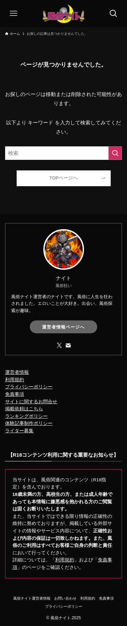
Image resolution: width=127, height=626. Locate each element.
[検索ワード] (63, 153)
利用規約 (14, 379)
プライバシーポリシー (28, 386)
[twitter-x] (59, 345)
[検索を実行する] (115, 153)
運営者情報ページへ (63, 327)
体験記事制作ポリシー (28, 423)
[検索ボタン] (113, 13)
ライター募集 (19, 430)
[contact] (68, 345)
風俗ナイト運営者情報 (31, 598)
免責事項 (14, 394)
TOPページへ (63, 177)
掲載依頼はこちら (24, 408)
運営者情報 (17, 372)
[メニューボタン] (13, 13)
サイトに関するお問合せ (31, 401)
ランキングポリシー (26, 416)
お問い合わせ (65, 598)
